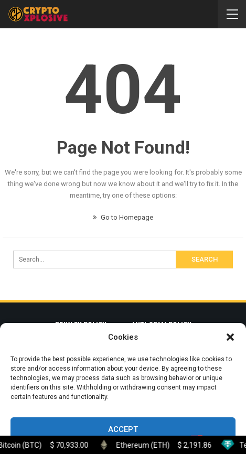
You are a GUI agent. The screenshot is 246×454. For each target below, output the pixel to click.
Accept (123, 429)
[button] (230, 337)
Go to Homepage (123, 217)
